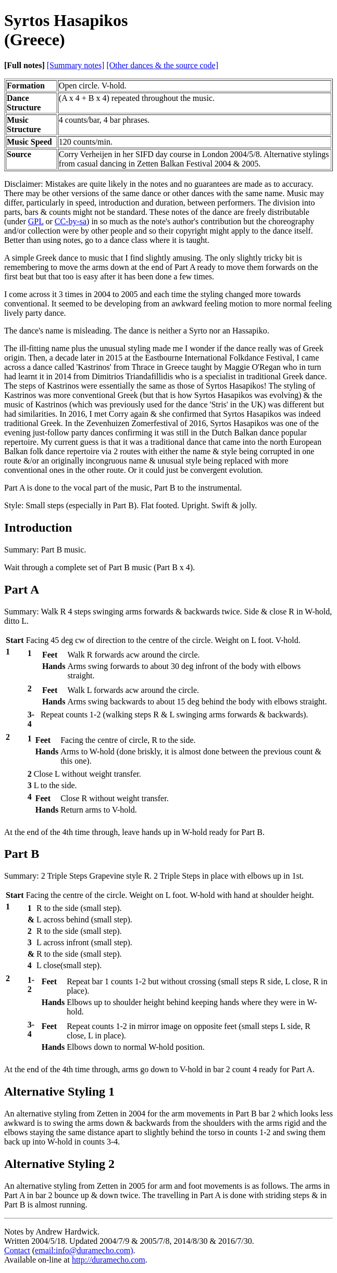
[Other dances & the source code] (162, 65)
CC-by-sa (70, 221)
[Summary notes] (76, 65)
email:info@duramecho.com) (84, 1250)
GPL (36, 221)
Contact (17, 1250)
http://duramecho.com (108, 1259)
